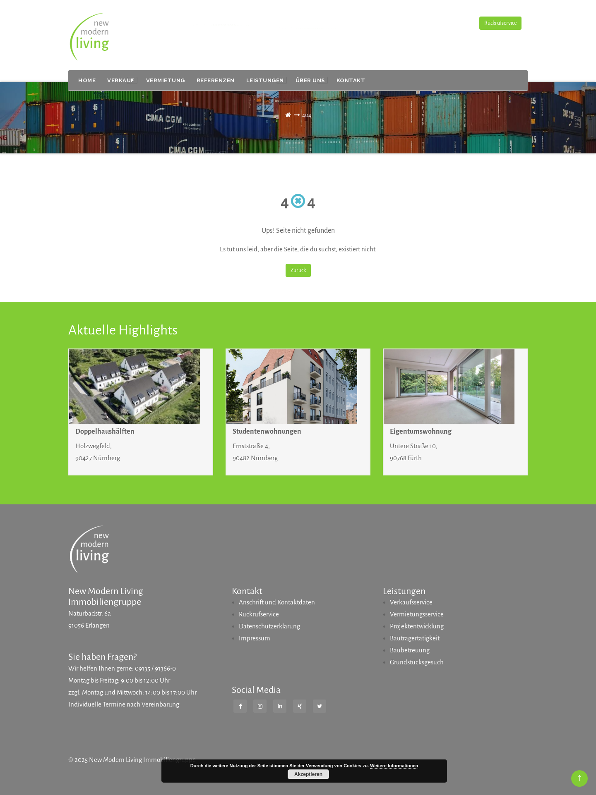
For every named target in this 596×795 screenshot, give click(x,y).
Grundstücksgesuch (417, 662)
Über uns (312, 80)
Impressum (254, 638)
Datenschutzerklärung (269, 626)
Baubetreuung (410, 650)
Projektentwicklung (417, 626)
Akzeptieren (308, 774)
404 (306, 115)
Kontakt (350, 80)
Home (87, 80)
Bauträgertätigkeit (415, 638)
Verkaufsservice (411, 602)
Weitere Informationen (394, 765)
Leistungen (266, 80)
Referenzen (216, 80)
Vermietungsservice (417, 614)
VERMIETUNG (165, 80)
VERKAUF (122, 80)
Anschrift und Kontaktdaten (277, 602)
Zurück (298, 270)
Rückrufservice (500, 23)
